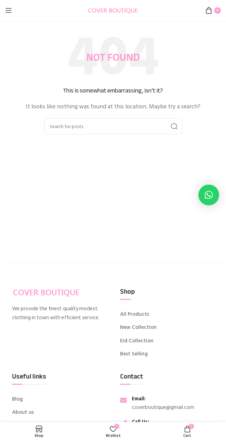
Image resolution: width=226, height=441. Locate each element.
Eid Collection (137, 341)
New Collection (138, 327)
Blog (17, 399)
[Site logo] (113, 10)
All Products (134, 314)
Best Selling (134, 354)
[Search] (113, 126)
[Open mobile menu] (9, 10)
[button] (208, 195)
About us (23, 412)
